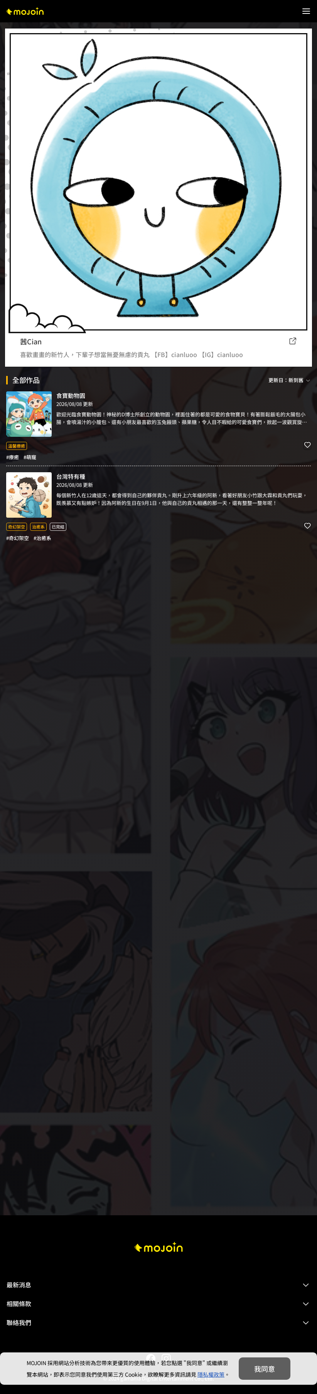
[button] (158, 1285)
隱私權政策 (210, 1374)
